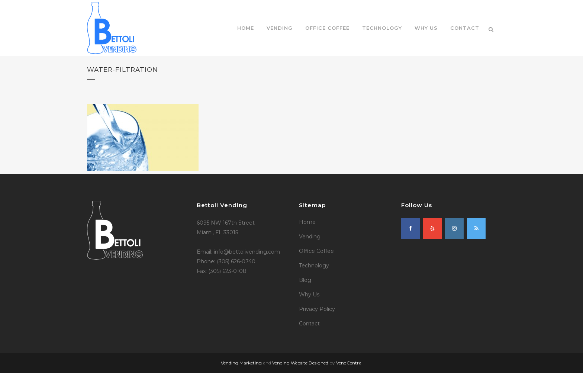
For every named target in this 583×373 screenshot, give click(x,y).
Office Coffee (316, 251)
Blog (305, 280)
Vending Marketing (241, 363)
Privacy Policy (317, 309)
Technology (314, 265)
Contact (309, 323)
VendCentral (349, 363)
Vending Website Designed (300, 363)
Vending (310, 236)
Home (307, 222)
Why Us (309, 294)
